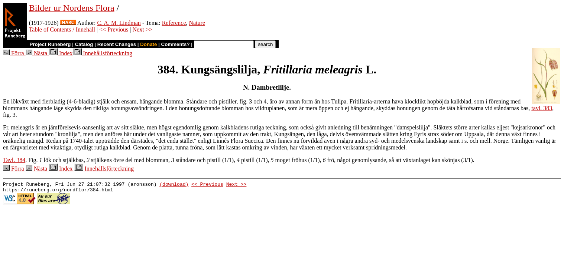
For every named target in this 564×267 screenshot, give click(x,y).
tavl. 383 (541, 108)
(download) (173, 185)
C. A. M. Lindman (119, 23)
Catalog (84, 44)
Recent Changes (116, 44)
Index (60, 53)
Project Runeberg (50, 44)
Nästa (37, 53)
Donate (148, 44)
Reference (174, 23)
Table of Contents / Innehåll (62, 29)
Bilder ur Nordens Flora (71, 8)
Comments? (175, 44)
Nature (197, 23)
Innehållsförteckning (102, 53)
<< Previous (113, 29)
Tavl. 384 (14, 160)
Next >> (142, 29)
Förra (14, 53)
